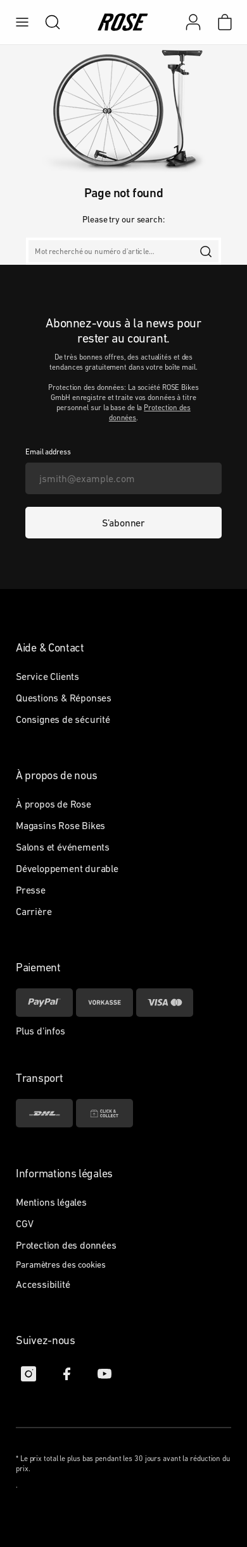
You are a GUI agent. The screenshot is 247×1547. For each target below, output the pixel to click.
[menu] (22, 22)
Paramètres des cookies (61, 1264)
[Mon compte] (193, 22)
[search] (46, 22)
